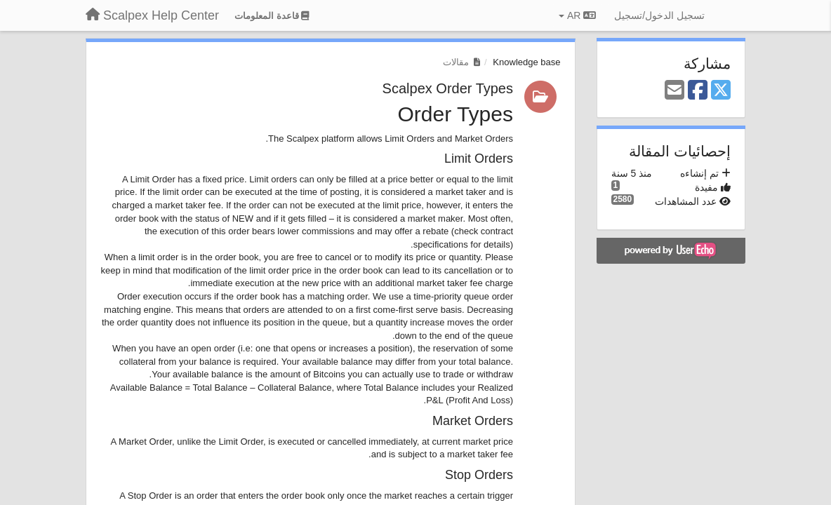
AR (577, 15)
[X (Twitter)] (721, 91)
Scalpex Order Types (448, 88)
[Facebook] (697, 91)
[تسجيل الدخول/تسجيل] (659, 15)
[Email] (674, 91)
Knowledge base (526, 62)
